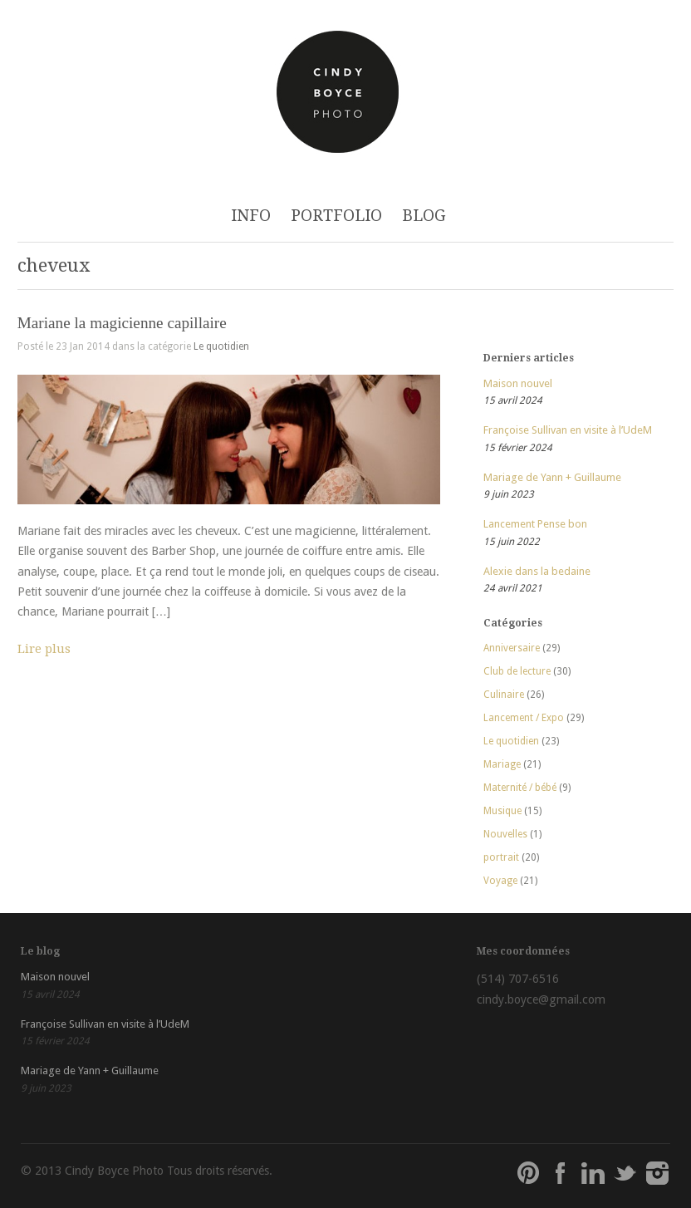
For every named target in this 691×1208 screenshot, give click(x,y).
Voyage (500, 880)
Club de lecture (517, 671)
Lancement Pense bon (535, 524)
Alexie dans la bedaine (537, 571)
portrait (501, 857)
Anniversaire (511, 648)
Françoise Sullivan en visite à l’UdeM (567, 430)
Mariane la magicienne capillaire (122, 322)
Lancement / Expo (523, 718)
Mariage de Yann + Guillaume (552, 477)
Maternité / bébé (519, 787)
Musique (502, 811)
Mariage (502, 764)
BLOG (424, 215)
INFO (251, 215)
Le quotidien (221, 346)
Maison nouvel (517, 383)
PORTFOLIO (336, 215)
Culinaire (503, 694)
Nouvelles (505, 834)
